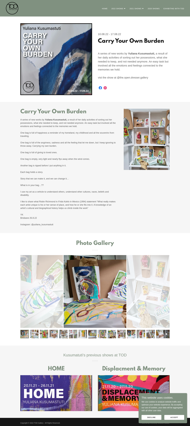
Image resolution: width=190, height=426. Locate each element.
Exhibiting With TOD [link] (173, 9)
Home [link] (105, 9)
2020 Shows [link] (154, 9)
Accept (174, 422)
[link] (12, 8)
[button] (118, 8)
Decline (151, 422)
